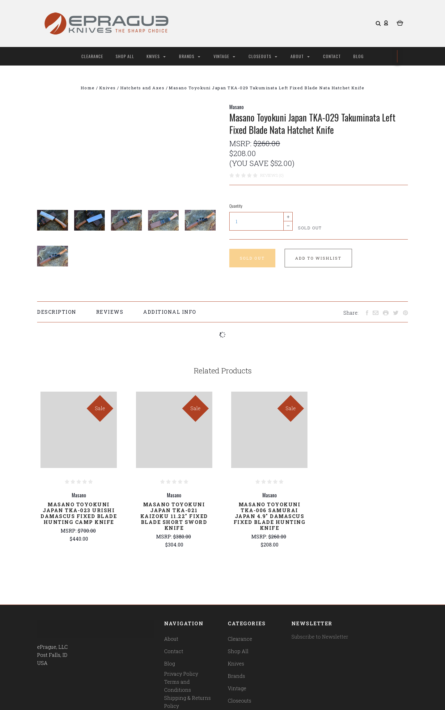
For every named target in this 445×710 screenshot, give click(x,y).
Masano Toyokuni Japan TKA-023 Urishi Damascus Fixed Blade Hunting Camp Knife (78, 513)
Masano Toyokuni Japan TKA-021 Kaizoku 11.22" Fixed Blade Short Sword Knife (174, 516)
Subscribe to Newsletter (319, 636)
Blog (358, 56)
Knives (156, 56)
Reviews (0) (272, 175)
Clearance (92, 56)
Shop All (125, 56)
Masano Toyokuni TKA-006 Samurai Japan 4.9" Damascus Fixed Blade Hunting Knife (270, 516)
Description (56, 311)
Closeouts (262, 56)
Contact (332, 56)
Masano (236, 107)
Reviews (110, 311)
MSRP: (241, 143)
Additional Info (169, 311)
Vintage (224, 56)
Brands (189, 56)
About (300, 56)
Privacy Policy (181, 673)
